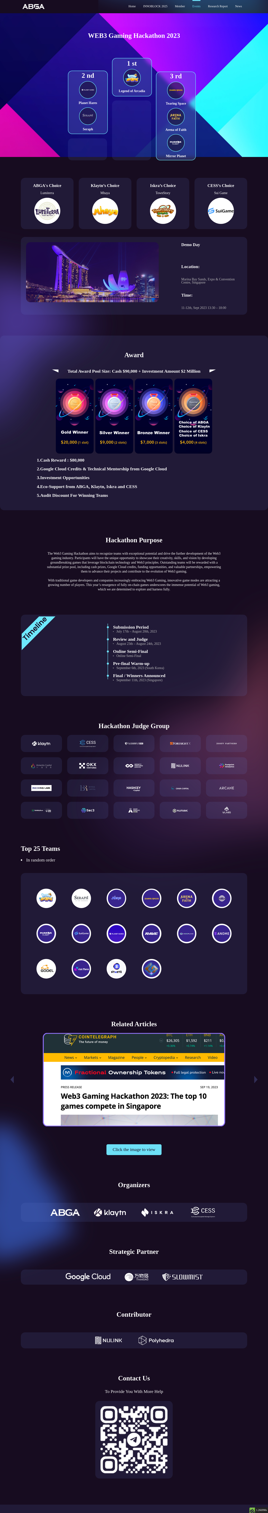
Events (196, 6)
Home (132, 6)
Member (180, 6)
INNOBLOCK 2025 (155, 6)
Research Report (218, 6)
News (238, 6)
